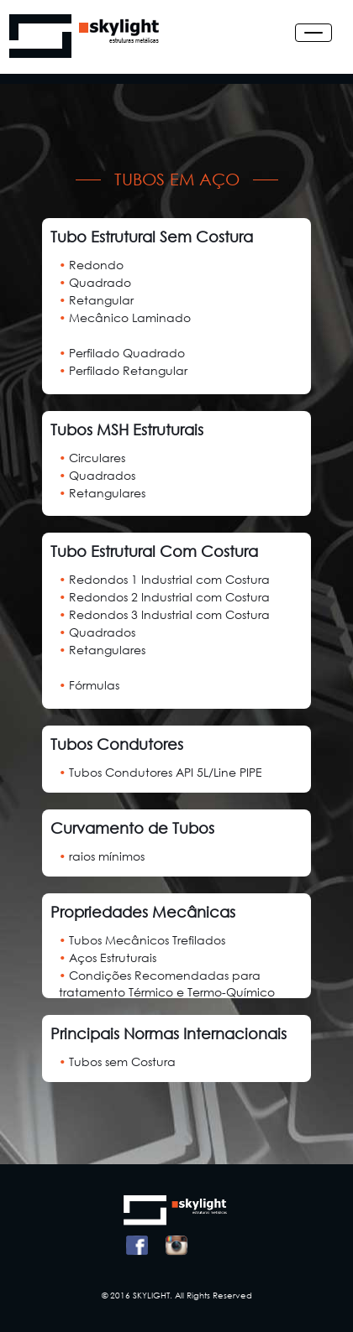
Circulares (92, 458)
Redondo (91, 265)
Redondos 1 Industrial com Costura (164, 579)
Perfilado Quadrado (122, 353)
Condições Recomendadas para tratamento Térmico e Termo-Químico (167, 983)
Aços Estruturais (107, 957)
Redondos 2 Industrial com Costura (164, 597)
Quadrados (97, 475)
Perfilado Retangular (123, 370)
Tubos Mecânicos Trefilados (142, 940)
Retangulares (102, 493)
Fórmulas (89, 685)
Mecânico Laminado (125, 317)
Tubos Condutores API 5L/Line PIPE (160, 772)
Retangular (96, 300)
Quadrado (95, 282)
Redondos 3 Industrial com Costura (164, 614)
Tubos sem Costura (117, 1061)
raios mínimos (102, 856)
